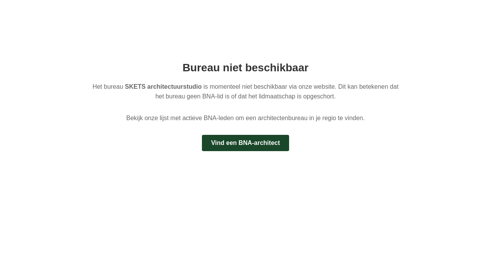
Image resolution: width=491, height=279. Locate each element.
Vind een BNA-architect (245, 143)
